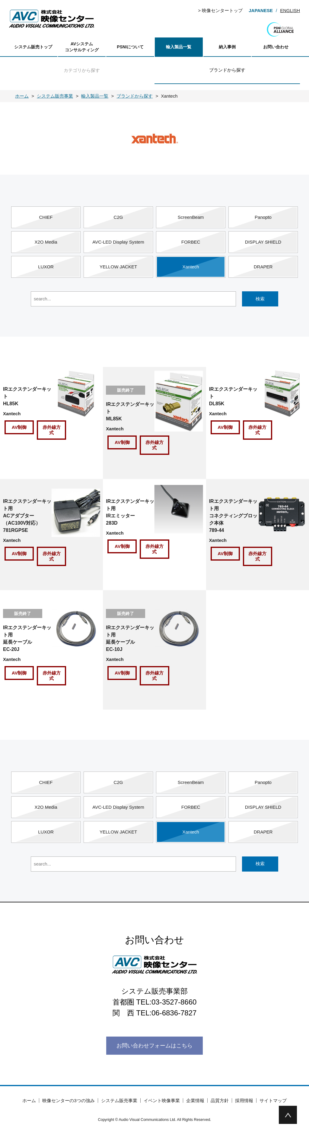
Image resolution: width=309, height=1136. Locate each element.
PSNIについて (130, 46)
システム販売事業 (119, 1100)
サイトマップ (273, 1100)
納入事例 (227, 46)
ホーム (29, 1100)
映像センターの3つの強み (68, 1100)
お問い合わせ (275, 46)
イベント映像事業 (162, 1100)
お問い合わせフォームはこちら (154, 1046)
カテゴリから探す (82, 70)
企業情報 (195, 1100)
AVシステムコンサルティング (82, 46)
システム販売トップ (33, 46)
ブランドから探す (227, 70)
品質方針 (220, 1100)
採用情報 (244, 1100)
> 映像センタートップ (220, 10)
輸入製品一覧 (178, 46)
